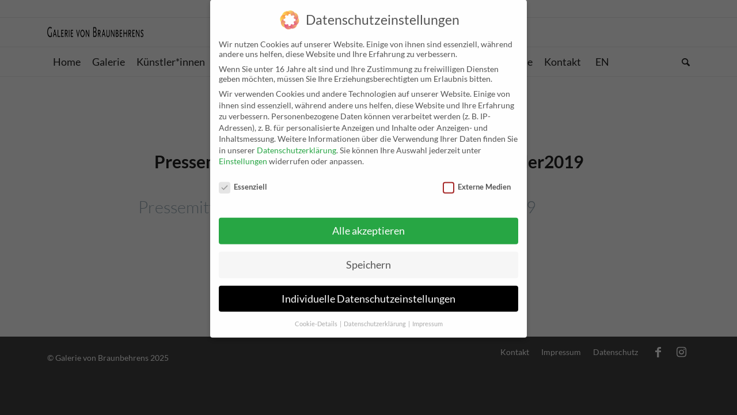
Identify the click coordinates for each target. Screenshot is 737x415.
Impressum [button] (427, 317)
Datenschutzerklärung (296, 143)
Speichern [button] (368, 258)
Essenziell (243, 179)
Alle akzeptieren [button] (368, 224)
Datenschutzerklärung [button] (375, 317)
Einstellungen (243, 155)
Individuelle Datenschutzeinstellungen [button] (368, 292)
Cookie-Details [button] (317, 317)
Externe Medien (477, 179)
